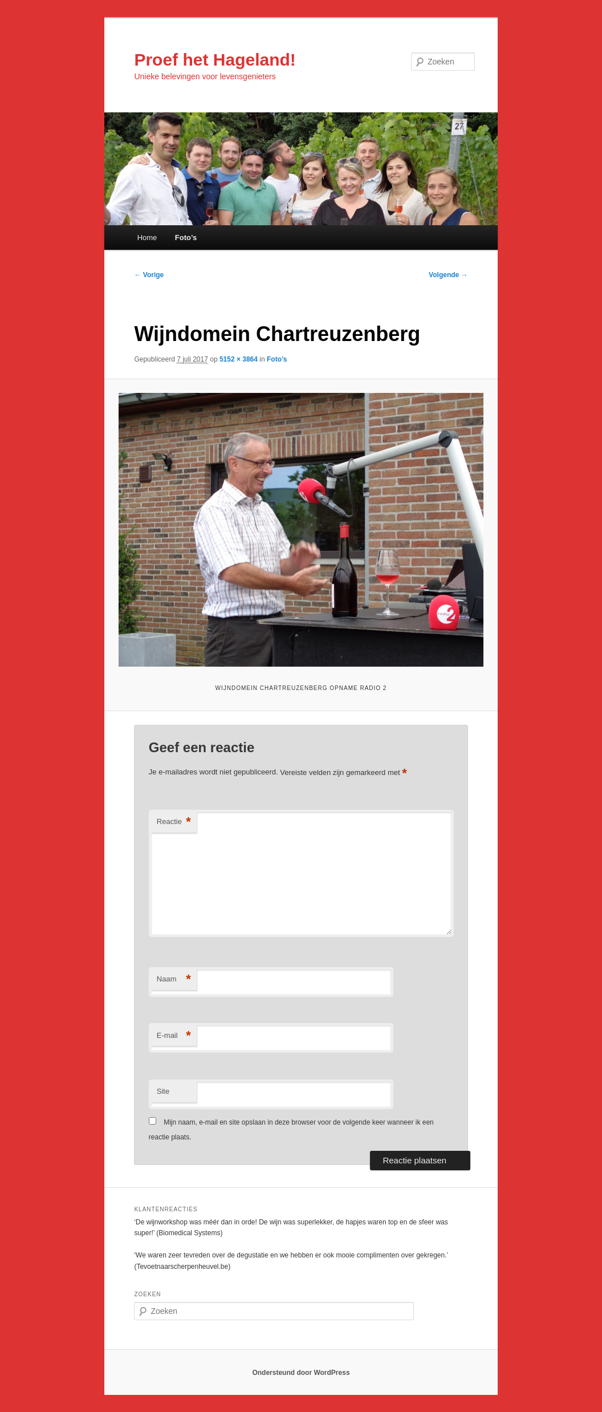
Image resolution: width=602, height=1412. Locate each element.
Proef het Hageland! (214, 59)
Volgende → (448, 275)
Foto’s (186, 237)
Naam (174, 979)
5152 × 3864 (238, 359)
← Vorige (149, 275)
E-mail (174, 1036)
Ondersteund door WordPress (300, 1373)
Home (147, 237)
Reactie (174, 822)
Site (163, 1091)
